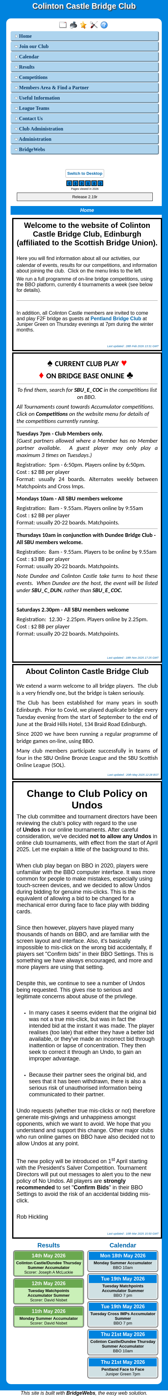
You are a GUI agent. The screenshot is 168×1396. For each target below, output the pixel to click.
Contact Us (29, 118)
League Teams (32, 108)
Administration (33, 139)
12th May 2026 (49, 1283)
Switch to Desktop (85, 173)
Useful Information (37, 98)
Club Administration (39, 128)
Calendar (27, 56)
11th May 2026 (49, 1311)
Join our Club (32, 46)
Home (23, 36)
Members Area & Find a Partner (52, 87)
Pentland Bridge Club (115, 318)
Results (25, 67)
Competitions (31, 77)
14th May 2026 (49, 1255)
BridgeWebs (30, 149)
